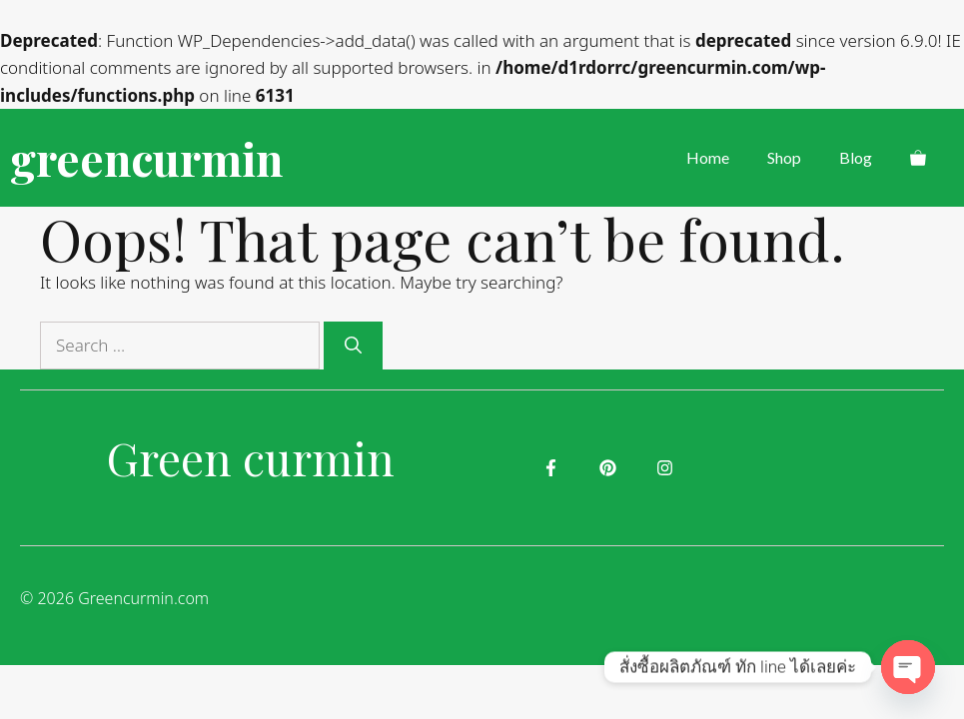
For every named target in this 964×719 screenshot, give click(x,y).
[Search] (353, 345)
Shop (784, 157)
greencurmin (146, 158)
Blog (855, 157)
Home (707, 157)
